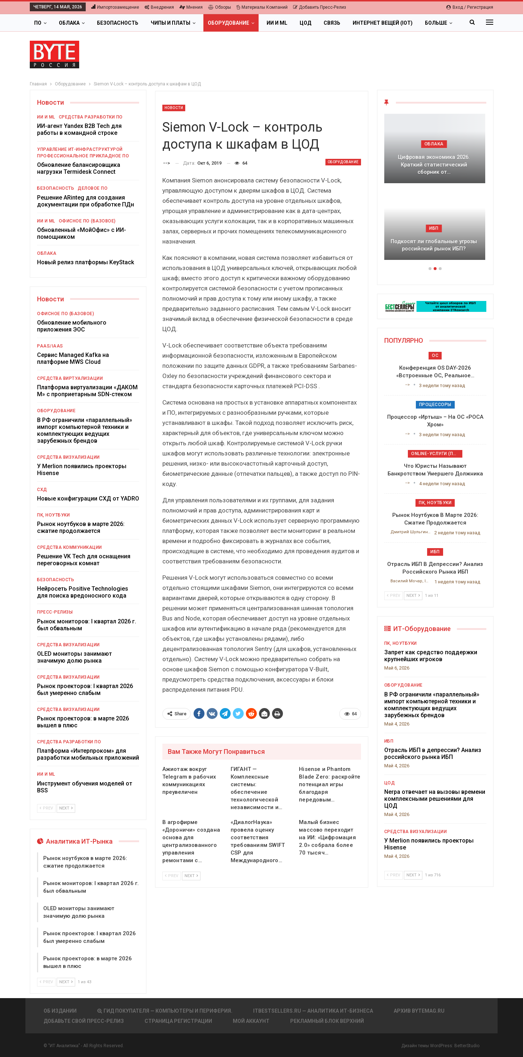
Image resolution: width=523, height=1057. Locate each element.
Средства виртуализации (70, 378)
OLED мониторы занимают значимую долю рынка (74, 657)
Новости (174, 108)
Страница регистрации (178, 1021)
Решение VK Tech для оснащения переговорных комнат (83, 560)
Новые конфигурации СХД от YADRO (88, 498)
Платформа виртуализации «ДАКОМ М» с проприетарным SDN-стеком (87, 391)
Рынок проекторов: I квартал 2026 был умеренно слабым (85, 689)
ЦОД (305, 23)
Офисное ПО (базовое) (87, 221)
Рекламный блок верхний (327, 1021)
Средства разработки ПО (91, 117)
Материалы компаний (262, 7)
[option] (435, 190)
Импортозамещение (115, 7)
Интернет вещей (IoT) (383, 23)
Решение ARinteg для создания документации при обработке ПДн (85, 201)
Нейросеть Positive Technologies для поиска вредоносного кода (82, 592)
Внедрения (159, 7)
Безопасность (117, 23)
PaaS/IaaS (50, 346)
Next (191, 875)
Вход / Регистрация (469, 7)
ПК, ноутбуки (53, 515)
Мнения (191, 7)
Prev (171, 875)
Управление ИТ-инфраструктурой (80, 149)
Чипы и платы (170, 23)
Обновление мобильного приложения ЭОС (71, 326)
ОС (435, 355)
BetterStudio (466, 1045)
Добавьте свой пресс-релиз (84, 1021)
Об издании (60, 1011)
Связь (332, 23)
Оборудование (228, 23)
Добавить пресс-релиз (319, 7)
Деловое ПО (93, 188)
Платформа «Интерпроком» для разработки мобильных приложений (88, 754)
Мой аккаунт (251, 1021)
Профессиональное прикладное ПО (83, 155)
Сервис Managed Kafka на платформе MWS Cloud (73, 358)
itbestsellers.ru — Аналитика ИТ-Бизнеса (313, 1011)
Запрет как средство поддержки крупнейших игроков (430, 656)
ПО (37, 23)
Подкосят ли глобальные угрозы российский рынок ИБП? (435, 245)
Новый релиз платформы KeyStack (85, 262)
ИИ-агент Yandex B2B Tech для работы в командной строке (79, 129)
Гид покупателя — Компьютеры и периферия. (164, 1011)
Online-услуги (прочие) (436, 453)
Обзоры (219, 7)
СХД (42, 489)
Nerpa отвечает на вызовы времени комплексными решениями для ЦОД (434, 798)
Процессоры (435, 404)
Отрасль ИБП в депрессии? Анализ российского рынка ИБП (432, 753)
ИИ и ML (277, 23)
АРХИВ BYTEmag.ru (419, 1011)
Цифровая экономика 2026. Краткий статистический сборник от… (435, 164)
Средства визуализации (68, 457)
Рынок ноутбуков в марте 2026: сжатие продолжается (81, 527)
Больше (436, 23)
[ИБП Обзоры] (435, 306)
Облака (69, 23)
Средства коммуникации (69, 547)
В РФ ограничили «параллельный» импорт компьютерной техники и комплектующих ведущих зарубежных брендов (84, 430)
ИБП (435, 228)
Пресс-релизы (55, 612)
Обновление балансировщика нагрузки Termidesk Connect (78, 168)
